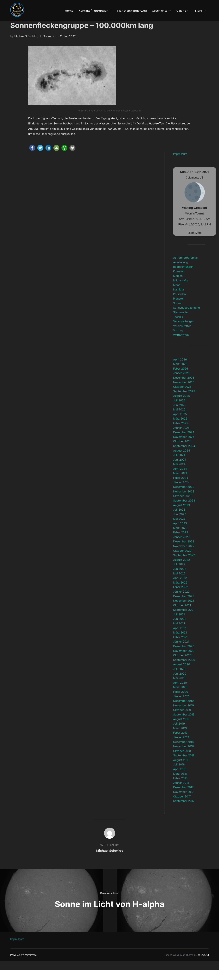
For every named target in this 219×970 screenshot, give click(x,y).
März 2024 (180, 482)
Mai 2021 (179, 632)
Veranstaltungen (183, 330)
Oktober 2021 (182, 614)
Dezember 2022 (183, 550)
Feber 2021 (180, 646)
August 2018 (181, 768)
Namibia (178, 298)
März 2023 (180, 536)
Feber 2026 (180, 377)
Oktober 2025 (182, 395)
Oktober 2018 (182, 759)
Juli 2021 (179, 623)
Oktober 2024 (182, 450)
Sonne (47, 45)
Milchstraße (180, 289)
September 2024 (184, 454)
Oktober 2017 (182, 805)
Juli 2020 (179, 677)
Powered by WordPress (23, 963)
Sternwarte (180, 321)
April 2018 (179, 777)
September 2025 (184, 400)
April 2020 (180, 691)
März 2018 (180, 782)
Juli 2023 (179, 518)
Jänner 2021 (181, 650)
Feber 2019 (180, 741)
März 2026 (180, 372)
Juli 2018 (179, 773)
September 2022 (184, 564)
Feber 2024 (180, 486)
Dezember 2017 (183, 796)
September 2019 (184, 723)
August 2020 (181, 673)
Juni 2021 (179, 627)
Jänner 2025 (181, 436)
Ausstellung (180, 271)
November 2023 (183, 500)
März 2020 (180, 696)
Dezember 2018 (183, 750)
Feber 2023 (180, 541)
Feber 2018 (180, 787)
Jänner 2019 (181, 746)
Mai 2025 (179, 418)
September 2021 (184, 618)
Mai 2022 (179, 582)
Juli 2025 (179, 409)
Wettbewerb (181, 343)
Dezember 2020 (183, 655)
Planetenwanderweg (132, 10)
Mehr (200, 10)
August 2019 (181, 728)
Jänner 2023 (181, 545)
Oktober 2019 (182, 718)
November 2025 (183, 391)
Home (69, 10)
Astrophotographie (185, 266)
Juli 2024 (179, 463)
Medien (178, 284)
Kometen (178, 280)
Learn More (195, 241)
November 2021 (183, 609)
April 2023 (180, 532)
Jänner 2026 (181, 381)
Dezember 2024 (183, 441)
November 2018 (183, 755)
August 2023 (181, 514)
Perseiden (179, 303)
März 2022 (180, 591)
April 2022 (180, 586)
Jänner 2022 (181, 600)
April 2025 (180, 422)
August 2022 (181, 568)
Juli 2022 (179, 573)
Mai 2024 (179, 472)
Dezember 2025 (183, 386)
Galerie (183, 10)
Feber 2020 (180, 700)
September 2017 (183, 809)
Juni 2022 (179, 577)
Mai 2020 (179, 686)
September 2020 (184, 668)
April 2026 (180, 368)
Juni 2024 (179, 468)
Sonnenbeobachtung (186, 316)
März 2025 (180, 427)
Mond (177, 293)
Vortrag (178, 339)
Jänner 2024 (181, 491)
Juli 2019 (179, 732)
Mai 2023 (179, 527)
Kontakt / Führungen (95, 10)
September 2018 (184, 764)
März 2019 (180, 737)
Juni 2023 (179, 523)
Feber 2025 (180, 432)
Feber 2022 (180, 595)
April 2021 (179, 636)
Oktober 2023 (182, 504)
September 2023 (184, 509)
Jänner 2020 (181, 705)
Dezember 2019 (183, 709)
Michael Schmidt (25, 45)
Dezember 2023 (183, 495)
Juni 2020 (179, 682)
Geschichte (161, 10)
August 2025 (181, 404)
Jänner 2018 (181, 791)
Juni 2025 (179, 413)
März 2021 (180, 641)
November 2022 (183, 554)
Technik (178, 325)
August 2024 (181, 459)
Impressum (180, 162)
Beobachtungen (183, 275)
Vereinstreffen (182, 334)
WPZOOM (203, 963)
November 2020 (183, 659)
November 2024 (183, 445)
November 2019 (183, 714)
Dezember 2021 (183, 605)
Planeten (178, 307)
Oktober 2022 (182, 559)
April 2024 (180, 477)
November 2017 (183, 800)
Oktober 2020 (182, 664)
